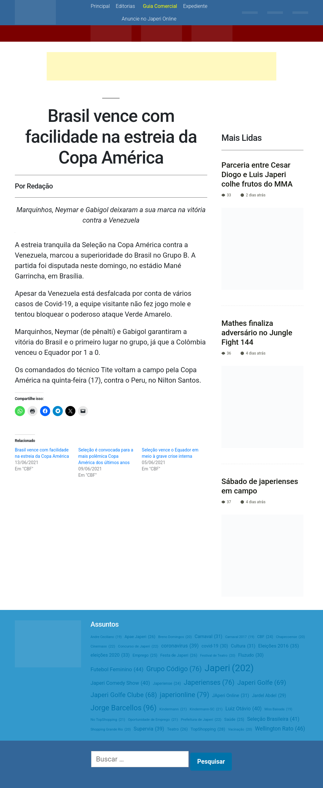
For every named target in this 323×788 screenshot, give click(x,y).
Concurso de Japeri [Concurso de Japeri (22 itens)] (138, 646)
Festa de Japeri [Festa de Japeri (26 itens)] (178, 655)
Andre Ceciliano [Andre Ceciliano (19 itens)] (106, 637)
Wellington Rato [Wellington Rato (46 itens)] (280, 729)
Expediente (195, 6)
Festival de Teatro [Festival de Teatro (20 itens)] (217, 656)
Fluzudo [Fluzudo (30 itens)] (251, 655)
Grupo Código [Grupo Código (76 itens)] (174, 669)
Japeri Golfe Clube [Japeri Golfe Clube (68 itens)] (124, 695)
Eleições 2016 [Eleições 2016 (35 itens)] (278, 646)
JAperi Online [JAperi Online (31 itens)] (230, 696)
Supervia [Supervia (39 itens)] (149, 728)
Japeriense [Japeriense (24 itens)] (167, 683)
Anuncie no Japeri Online (149, 19)
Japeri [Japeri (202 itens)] (229, 668)
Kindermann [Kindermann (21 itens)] (173, 709)
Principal (100, 6)
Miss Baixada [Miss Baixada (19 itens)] (278, 709)
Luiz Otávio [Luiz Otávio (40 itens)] (244, 708)
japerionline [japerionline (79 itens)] (184, 695)
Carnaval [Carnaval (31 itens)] (208, 637)
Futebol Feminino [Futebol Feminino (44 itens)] (117, 669)
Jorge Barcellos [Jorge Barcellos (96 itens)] (123, 707)
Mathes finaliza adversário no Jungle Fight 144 (256, 333)
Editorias (125, 6)
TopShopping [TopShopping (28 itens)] (208, 729)
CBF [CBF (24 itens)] (265, 637)
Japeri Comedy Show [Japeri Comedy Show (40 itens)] (120, 683)
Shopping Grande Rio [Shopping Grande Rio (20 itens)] (111, 729)
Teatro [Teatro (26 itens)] (177, 729)
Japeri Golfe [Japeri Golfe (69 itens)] (261, 683)
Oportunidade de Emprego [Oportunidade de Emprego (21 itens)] (153, 719)
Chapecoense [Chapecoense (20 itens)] (290, 637)
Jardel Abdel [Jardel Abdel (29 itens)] (269, 696)
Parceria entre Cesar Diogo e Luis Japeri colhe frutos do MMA (257, 174)
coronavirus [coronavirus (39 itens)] (180, 645)
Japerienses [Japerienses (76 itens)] (209, 683)
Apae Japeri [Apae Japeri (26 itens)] (140, 637)
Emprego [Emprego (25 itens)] (144, 655)
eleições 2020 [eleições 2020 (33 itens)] (110, 655)
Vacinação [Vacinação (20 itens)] (240, 729)
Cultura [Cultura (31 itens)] (243, 646)
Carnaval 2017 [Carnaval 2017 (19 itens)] (239, 637)
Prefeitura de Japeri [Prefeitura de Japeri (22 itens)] (201, 719)
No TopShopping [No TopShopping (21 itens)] (108, 719)
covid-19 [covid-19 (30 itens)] (215, 646)
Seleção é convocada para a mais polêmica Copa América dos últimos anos (105, 456)
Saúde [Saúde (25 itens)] (234, 719)
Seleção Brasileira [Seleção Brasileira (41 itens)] (273, 719)
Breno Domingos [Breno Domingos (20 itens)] (175, 637)
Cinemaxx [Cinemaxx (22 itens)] (103, 646)
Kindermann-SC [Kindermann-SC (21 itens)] (206, 709)
